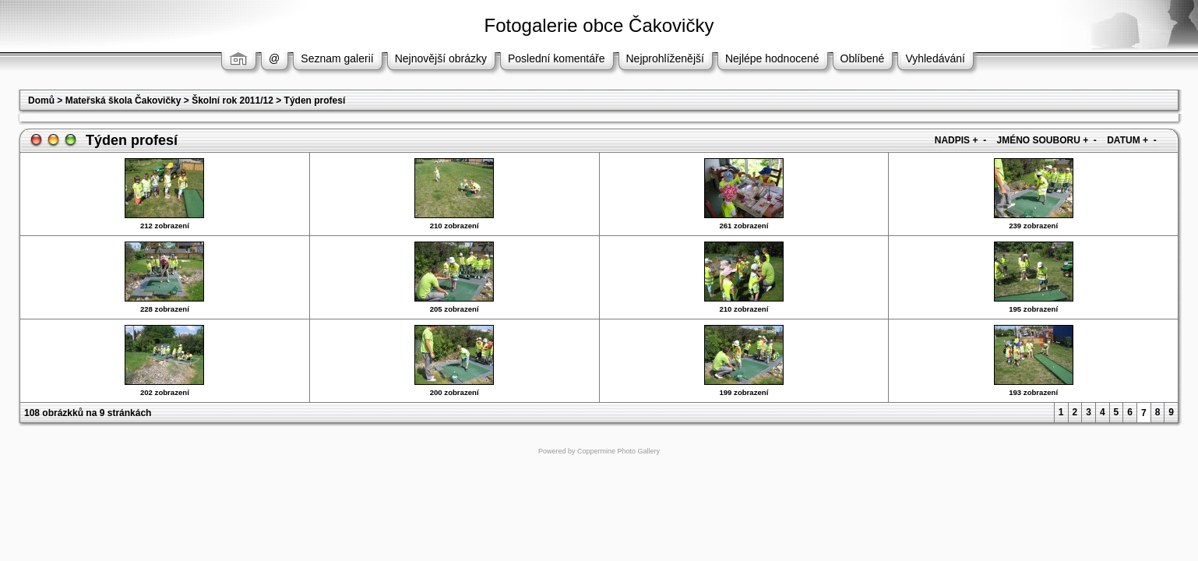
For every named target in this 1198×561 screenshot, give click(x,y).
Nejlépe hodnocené (772, 58)
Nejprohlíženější (665, 58)
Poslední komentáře (556, 58)
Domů (41, 100)
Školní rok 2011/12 (232, 100)
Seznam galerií (337, 58)
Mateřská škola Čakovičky (123, 100)
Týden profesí (315, 100)
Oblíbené (862, 58)
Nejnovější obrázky (441, 58)
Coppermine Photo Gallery (618, 451)
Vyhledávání (935, 58)
